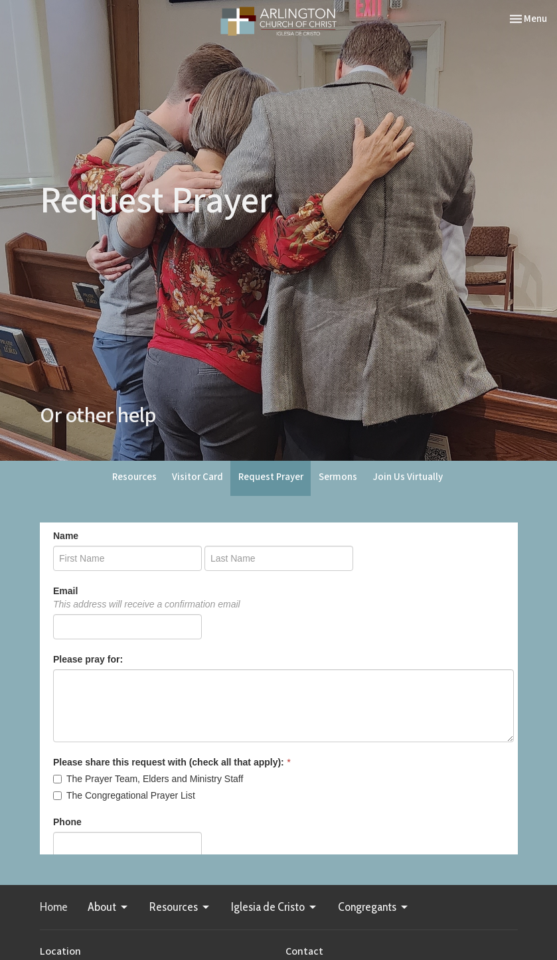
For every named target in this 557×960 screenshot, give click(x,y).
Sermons (338, 477)
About (108, 907)
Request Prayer (270, 477)
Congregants (374, 907)
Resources (134, 477)
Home (54, 907)
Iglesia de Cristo (274, 907)
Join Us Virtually (407, 477)
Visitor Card (197, 477)
